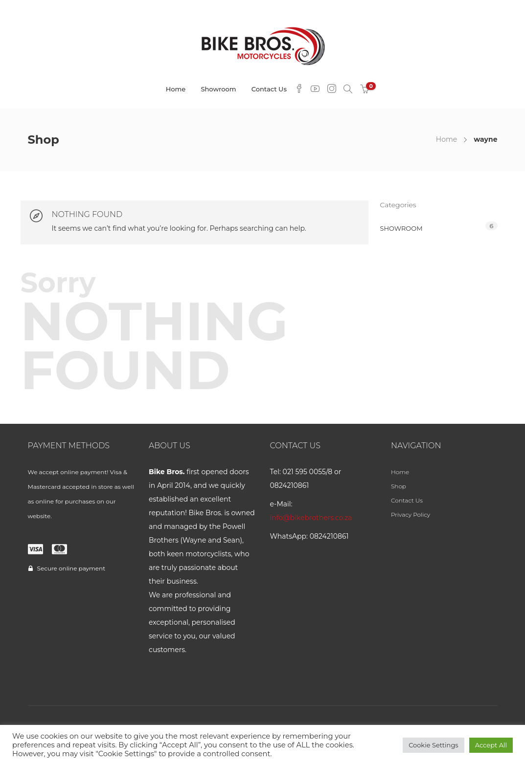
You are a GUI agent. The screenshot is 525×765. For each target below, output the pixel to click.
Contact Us (269, 89)
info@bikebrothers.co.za (311, 517)
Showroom (218, 89)
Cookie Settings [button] (433, 745)
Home (176, 89)
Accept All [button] (491, 745)
